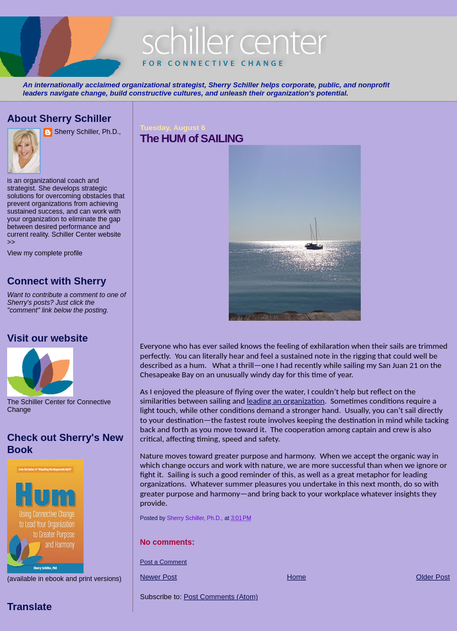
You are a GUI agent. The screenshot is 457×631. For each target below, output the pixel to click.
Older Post (433, 577)
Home (296, 577)
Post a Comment (163, 562)
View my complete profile (44, 253)
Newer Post (158, 577)
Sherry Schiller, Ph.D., (87, 132)
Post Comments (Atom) (221, 597)
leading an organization (285, 401)
